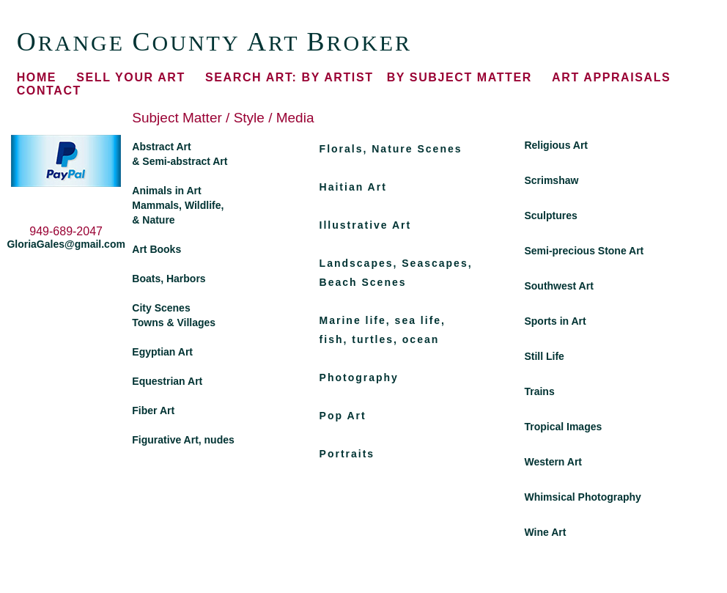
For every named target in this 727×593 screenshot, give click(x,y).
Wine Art (545, 532)
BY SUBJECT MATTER (459, 77)
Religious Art (556, 145)
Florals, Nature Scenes (391, 149)
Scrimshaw (551, 180)
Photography (359, 377)
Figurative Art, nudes (183, 440)
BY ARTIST (289, 77)
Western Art (553, 462)
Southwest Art (558, 286)
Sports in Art (555, 321)
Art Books (156, 249)
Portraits (347, 454)
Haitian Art (353, 187)
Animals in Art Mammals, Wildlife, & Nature (178, 205)
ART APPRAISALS (611, 77)
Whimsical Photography (582, 497)
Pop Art (343, 415)
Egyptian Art (162, 352)
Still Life (544, 356)
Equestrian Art (167, 381)
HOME (36, 77)
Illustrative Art (366, 225)
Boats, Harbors (168, 278)
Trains (539, 391)
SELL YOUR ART (130, 77)
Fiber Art (153, 410)
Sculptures (550, 215)
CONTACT (49, 90)
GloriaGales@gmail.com (66, 244)
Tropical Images (563, 426)
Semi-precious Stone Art (583, 251)
